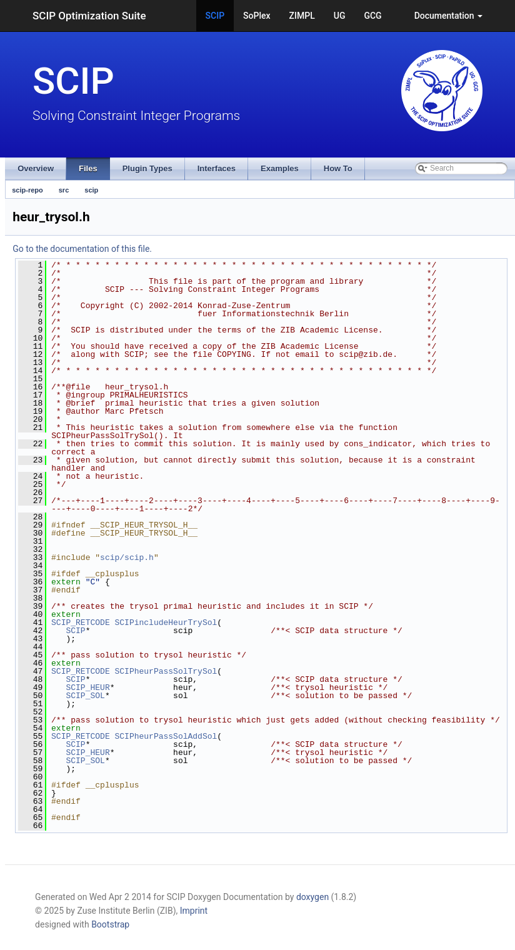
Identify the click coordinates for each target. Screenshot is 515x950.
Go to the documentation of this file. (82, 249)
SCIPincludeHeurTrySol (165, 622)
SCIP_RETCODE (80, 622)
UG (340, 16)
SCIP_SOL (85, 695)
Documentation (448, 16)
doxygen (312, 897)
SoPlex (256, 16)
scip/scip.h (127, 557)
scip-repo (27, 190)
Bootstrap (110, 924)
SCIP (215, 16)
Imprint (194, 911)
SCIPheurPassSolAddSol (165, 736)
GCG (372, 16)
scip (91, 190)
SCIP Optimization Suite (89, 15)
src (64, 190)
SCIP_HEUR (87, 687)
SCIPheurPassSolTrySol (165, 671)
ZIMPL (302, 16)
